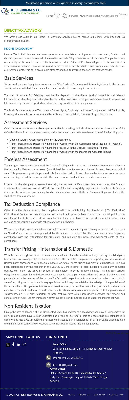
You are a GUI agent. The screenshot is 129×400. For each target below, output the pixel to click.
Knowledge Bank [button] (91, 15)
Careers (114, 15)
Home (49, 15)
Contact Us (123, 16)
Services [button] (74, 15)
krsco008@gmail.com (65, 364)
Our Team (65, 16)
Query (106, 15)
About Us (57, 16)
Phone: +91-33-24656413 (68, 357)
